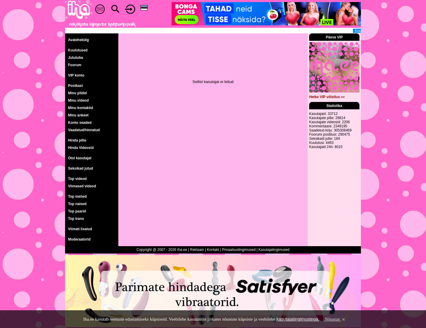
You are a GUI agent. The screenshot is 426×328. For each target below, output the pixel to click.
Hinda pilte (77, 140)
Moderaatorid (79, 239)
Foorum (74, 65)
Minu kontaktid (80, 108)
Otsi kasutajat (79, 158)
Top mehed (77, 196)
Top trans (76, 219)
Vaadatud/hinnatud (84, 130)
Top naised (77, 204)
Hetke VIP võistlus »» (327, 97)
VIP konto (76, 75)
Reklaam (197, 250)
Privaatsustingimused (239, 250)
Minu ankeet (78, 115)
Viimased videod (82, 186)
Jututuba (75, 58)
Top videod (77, 179)
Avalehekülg (78, 40)
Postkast (75, 86)
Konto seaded (79, 123)
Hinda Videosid (80, 148)
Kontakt (213, 250)
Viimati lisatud (80, 229)
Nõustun (335, 319)
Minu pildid (77, 93)
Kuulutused (78, 50)
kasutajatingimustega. (297, 318)
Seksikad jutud (80, 168)
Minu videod (78, 100)
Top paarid (77, 211)
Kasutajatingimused (274, 250)
